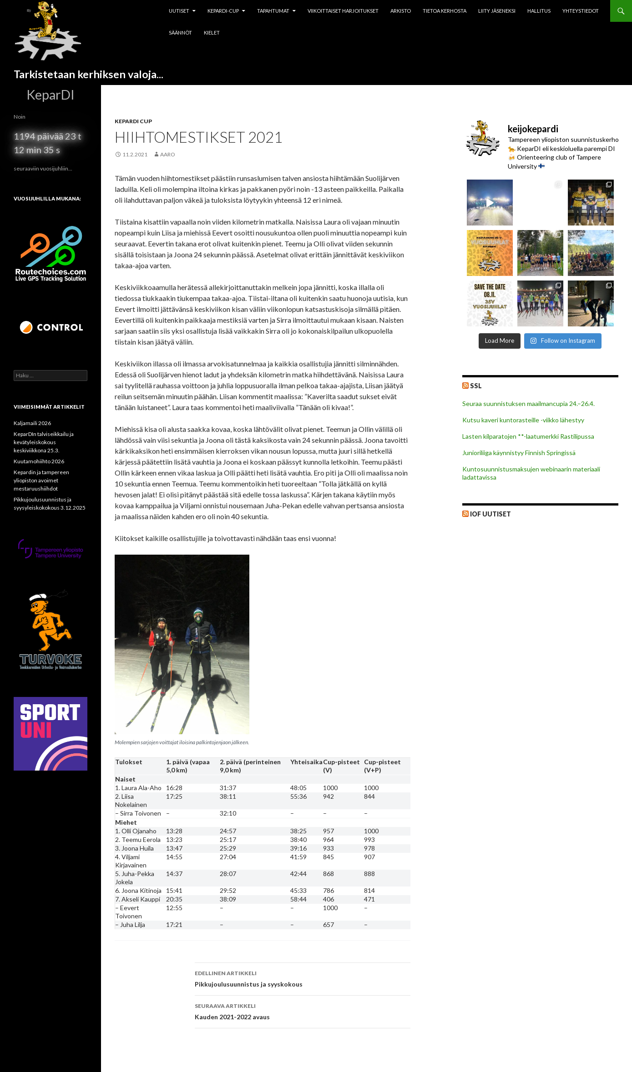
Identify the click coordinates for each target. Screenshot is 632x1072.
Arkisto (400, 11)
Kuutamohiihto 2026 (39, 461)
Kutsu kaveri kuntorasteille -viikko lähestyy (523, 420)
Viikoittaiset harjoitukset (343, 11)
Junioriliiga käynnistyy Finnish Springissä (519, 452)
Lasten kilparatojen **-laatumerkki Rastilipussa (528, 436)
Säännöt (180, 32)
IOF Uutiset (490, 514)
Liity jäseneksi (497, 11)
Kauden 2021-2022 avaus (302, 1011)
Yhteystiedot (580, 11)
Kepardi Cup (133, 121)
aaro (167, 154)
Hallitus (539, 11)
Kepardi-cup (223, 11)
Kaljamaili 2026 (32, 423)
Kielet (212, 32)
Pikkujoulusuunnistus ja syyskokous (302, 978)
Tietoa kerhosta (444, 11)
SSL (476, 386)
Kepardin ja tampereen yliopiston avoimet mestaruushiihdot (41, 480)
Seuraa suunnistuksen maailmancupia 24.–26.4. (528, 403)
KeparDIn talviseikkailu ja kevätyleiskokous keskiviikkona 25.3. (44, 442)
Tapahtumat (273, 11)
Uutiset (179, 11)
